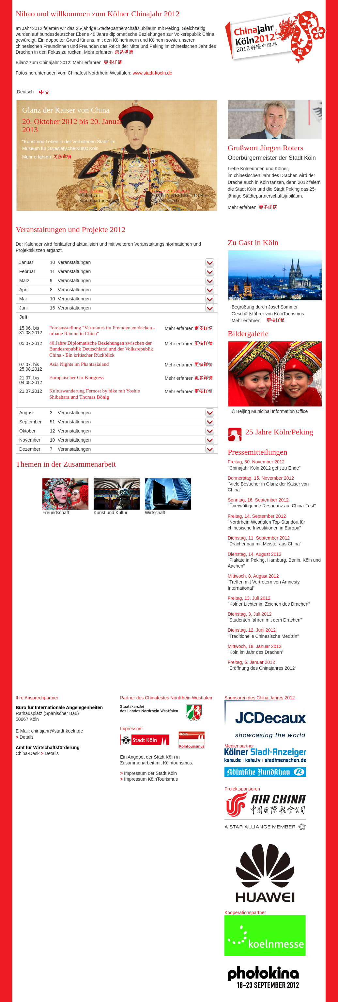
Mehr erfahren (108, 52)
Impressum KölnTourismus (151, 779)
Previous (236, 293)
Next (313, 293)
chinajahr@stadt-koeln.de (57, 731)
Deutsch (25, 91)
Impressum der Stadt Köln (150, 773)
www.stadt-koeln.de (152, 72)
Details (27, 737)
